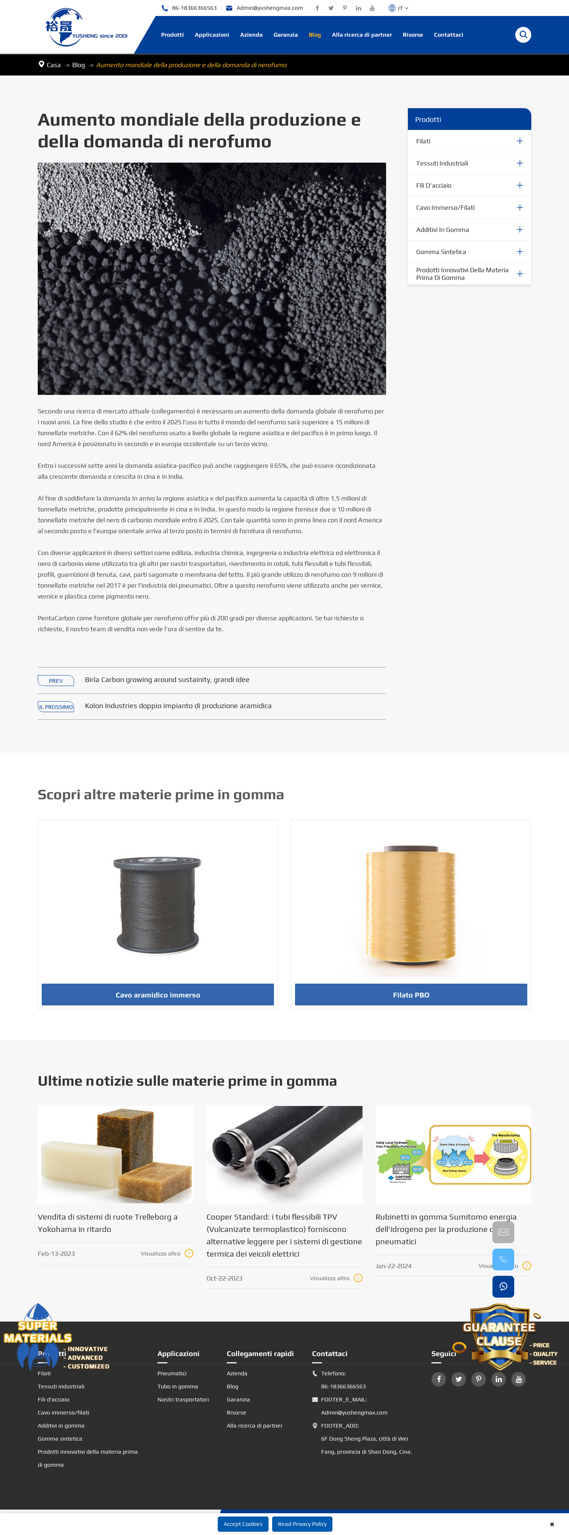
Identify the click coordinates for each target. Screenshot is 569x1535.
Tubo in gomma (177, 1386)
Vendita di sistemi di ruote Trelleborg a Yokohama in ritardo (108, 1223)
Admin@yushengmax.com (264, 8)
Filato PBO (411, 997)
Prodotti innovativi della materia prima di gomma (462, 274)
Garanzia (286, 34)
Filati (423, 141)
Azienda (251, 34)
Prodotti (172, 34)
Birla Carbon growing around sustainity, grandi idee (167, 679)
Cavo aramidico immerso (158, 997)
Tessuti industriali (442, 163)
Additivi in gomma (442, 229)
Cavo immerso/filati (445, 207)
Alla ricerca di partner (362, 34)
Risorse (413, 34)
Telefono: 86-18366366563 (339, 1380)
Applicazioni (212, 34)
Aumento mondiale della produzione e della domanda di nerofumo (191, 65)
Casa (54, 65)
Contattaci (448, 34)
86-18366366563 (189, 8)
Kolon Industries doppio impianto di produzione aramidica (178, 706)
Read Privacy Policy (302, 1523)
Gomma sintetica (441, 252)
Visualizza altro (167, 1253)
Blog (315, 34)
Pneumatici (172, 1373)
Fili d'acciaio (433, 185)
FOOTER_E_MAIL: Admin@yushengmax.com (350, 1406)
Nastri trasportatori (183, 1399)
